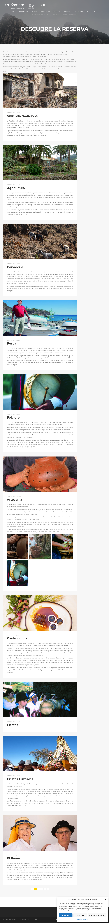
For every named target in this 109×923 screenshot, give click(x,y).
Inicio (13, 12)
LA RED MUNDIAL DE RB (80, 12)
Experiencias (57, 12)
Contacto (94, 12)
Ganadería (15, 267)
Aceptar (65, 915)
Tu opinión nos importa (40, 15)
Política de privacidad (82, 919)
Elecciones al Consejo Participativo (64, 15)
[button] (105, 899)
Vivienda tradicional (23, 116)
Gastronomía (17, 638)
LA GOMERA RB (23, 12)
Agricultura (16, 188)
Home (56, 919)
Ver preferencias (97, 915)
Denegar (80, 915)
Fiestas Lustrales (20, 779)
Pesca (11, 343)
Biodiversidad (45, 12)
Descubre (34, 12)
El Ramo (13, 858)
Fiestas (12, 725)
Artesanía (14, 499)
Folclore (13, 417)
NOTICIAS (67, 12)
